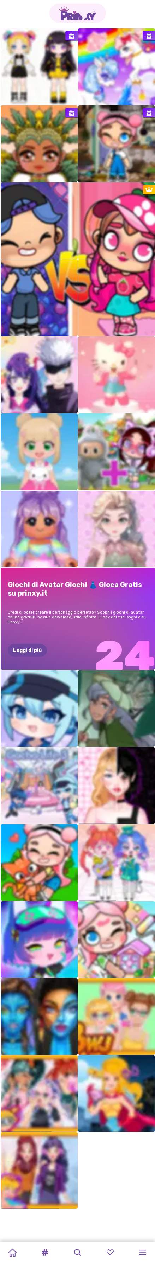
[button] (45, 1252)
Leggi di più (27, 650)
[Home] (12, 1252)
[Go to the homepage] (77, 13)
